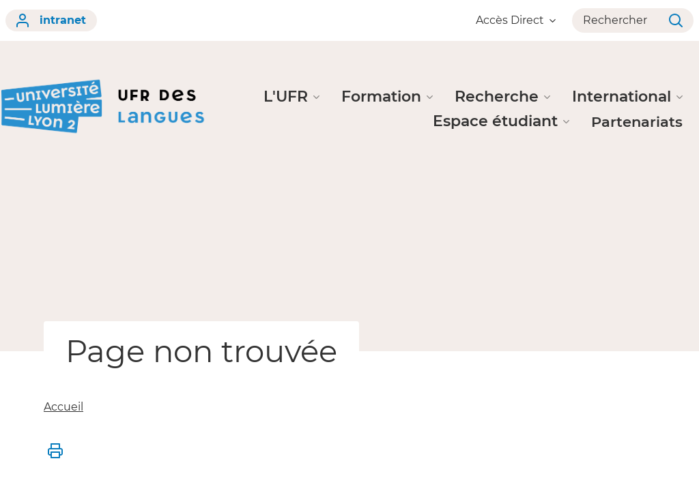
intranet (51, 20)
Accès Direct (516, 20)
